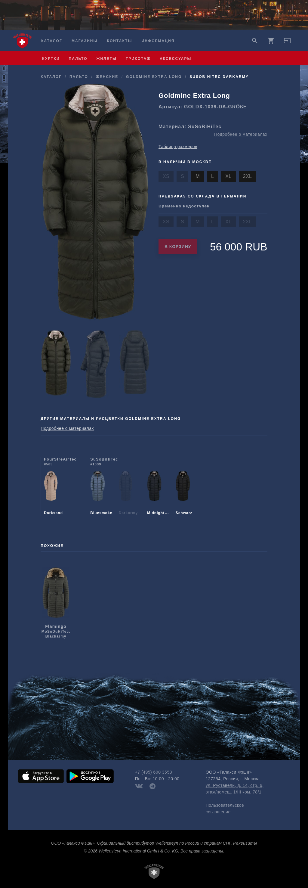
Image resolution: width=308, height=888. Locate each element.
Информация (158, 41)
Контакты (119, 41)
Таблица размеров (178, 146)
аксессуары (175, 59)
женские (107, 77)
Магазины (84, 41)
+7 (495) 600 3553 (153, 772)
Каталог (51, 41)
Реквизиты (245, 843)
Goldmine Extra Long (154, 77)
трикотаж (138, 59)
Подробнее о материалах (240, 134)
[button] (287, 42)
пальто (78, 59)
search (254, 40)
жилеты (107, 59)
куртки (51, 59)
